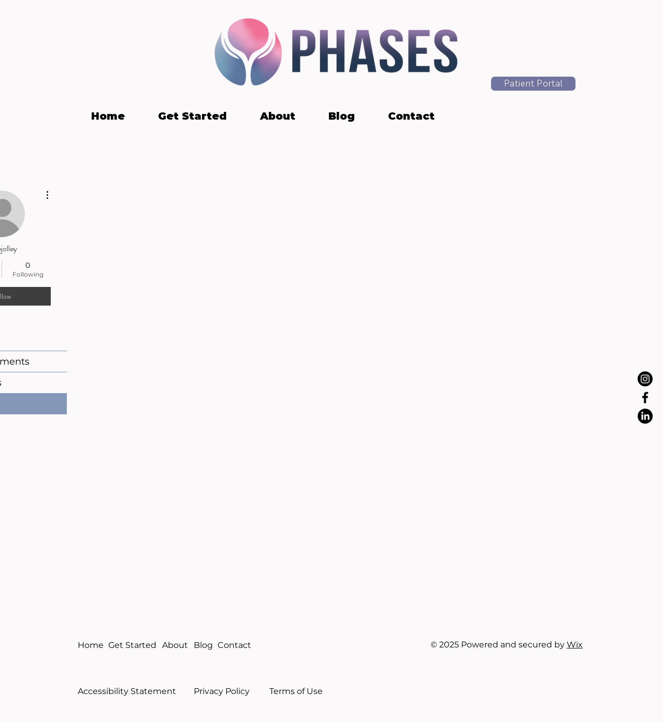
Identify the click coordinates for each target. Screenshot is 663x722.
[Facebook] (645, 397)
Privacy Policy (222, 691)
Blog (203, 645)
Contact (234, 645)
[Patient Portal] (533, 84)
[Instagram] (645, 378)
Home (91, 645)
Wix (575, 644)
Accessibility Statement (127, 691)
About (175, 645)
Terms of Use (296, 691)
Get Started (132, 645)
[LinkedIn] (645, 416)
